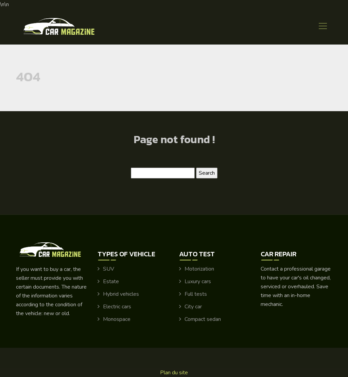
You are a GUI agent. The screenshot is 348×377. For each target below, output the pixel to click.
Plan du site (174, 372)
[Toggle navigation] (322, 27)
